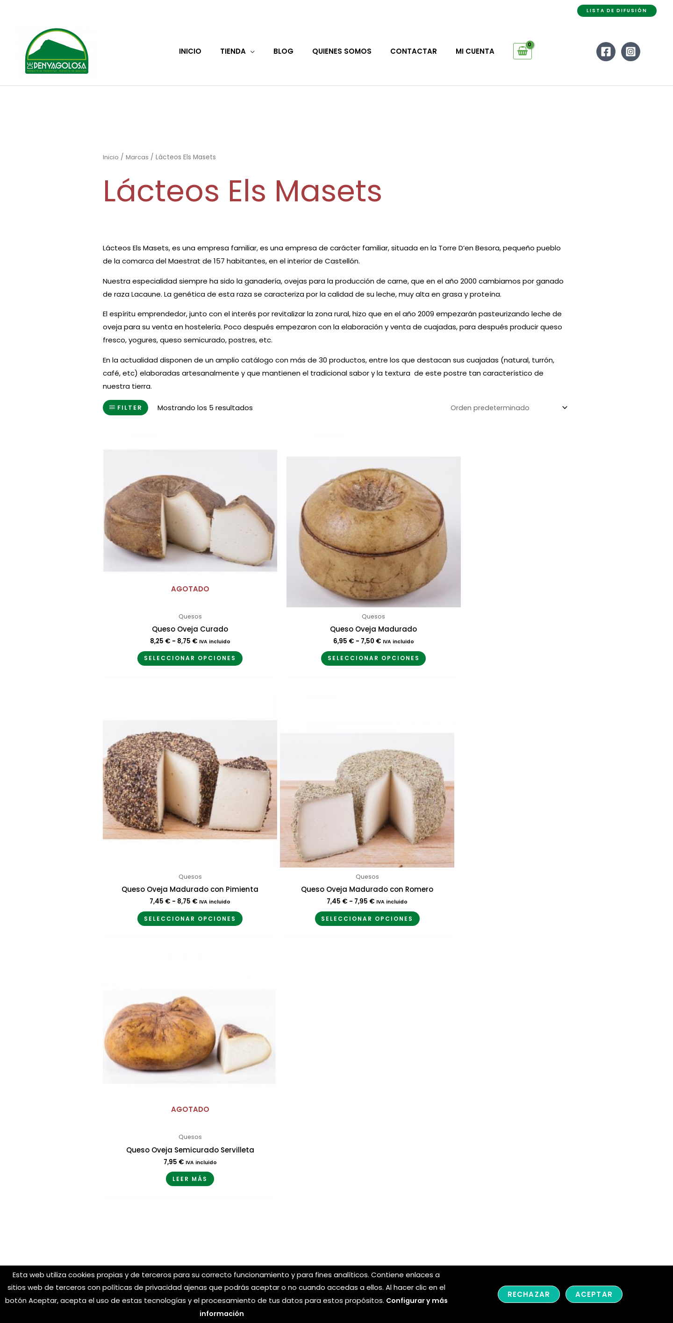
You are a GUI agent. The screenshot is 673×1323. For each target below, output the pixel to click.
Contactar (188, 1095)
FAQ (177, 1108)
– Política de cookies (320, 1121)
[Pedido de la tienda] (506, 408)
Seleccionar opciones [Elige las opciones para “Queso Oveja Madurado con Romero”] (177, 883)
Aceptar (594, 1294)
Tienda (182, 1082)
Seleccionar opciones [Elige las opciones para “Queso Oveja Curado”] (177, 636)
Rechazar (529, 1294)
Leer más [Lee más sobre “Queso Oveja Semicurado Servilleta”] (335, 883)
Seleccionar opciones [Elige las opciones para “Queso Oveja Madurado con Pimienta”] (495, 643)
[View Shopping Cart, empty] (508, 51)
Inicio (111, 157)
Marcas (138, 157)
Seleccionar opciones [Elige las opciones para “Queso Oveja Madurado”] (336, 636)
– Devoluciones (310, 1108)
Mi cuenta (187, 1069)
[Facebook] (606, 51)
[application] (257, 51)
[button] (617, 11)
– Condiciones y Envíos (323, 1095)
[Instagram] (630, 51)
